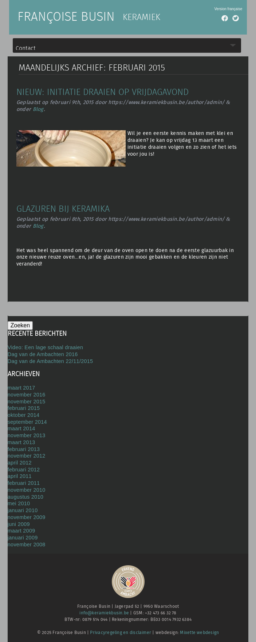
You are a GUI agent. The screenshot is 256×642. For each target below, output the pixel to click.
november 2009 (27, 517)
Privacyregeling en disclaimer (120, 633)
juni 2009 (19, 524)
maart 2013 (21, 442)
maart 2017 (21, 388)
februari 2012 (24, 469)
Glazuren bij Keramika (63, 209)
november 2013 (27, 435)
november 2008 (27, 544)
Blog (38, 109)
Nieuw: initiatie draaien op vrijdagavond (102, 92)
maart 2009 (21, 531)
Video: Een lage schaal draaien (45, 347)
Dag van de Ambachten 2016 (43, 354)
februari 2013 (24, 449)
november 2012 (27, 456)
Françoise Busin (66, 17)
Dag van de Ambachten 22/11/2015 (50, 361)
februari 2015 (24, 408)
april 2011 (20, 476)
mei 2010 (19, 503)
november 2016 (27, 395)
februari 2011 (24, 483)
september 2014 (27, 422)
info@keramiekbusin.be (104, 613)
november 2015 (27, 401)
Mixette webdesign (199, 633)
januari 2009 (23, 538)
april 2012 (20, 463)
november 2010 (27, 490)
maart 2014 (21, 428)
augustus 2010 (25, 497)
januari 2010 (23, 510)
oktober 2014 (23, 415)
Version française (228, 9)
